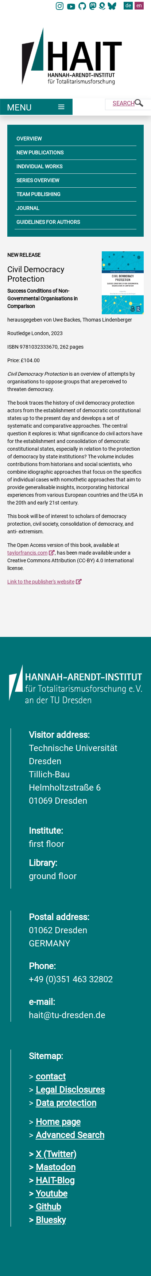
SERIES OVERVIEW (37, 180)
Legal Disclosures (70, 1089)
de (128, 5)
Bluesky (51, 1220)
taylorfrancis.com (27, 553)
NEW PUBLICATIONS (39, 152)
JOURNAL (27, 208)
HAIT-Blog (55, 1180)
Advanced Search (70, 1135)
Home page (58, 1121)
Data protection (66, 1102)
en (139, 5)
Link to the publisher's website (40, 582)
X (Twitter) (56, 1154)
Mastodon (56, 1167)
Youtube (51, 1193)
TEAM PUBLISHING (38, 194)
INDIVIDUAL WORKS (39, 166)
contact (51, 1076)
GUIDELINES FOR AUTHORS (48, 222)
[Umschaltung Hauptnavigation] (36, 107)
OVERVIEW (29, 139)
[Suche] (128, 104)
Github (48, 1206)
